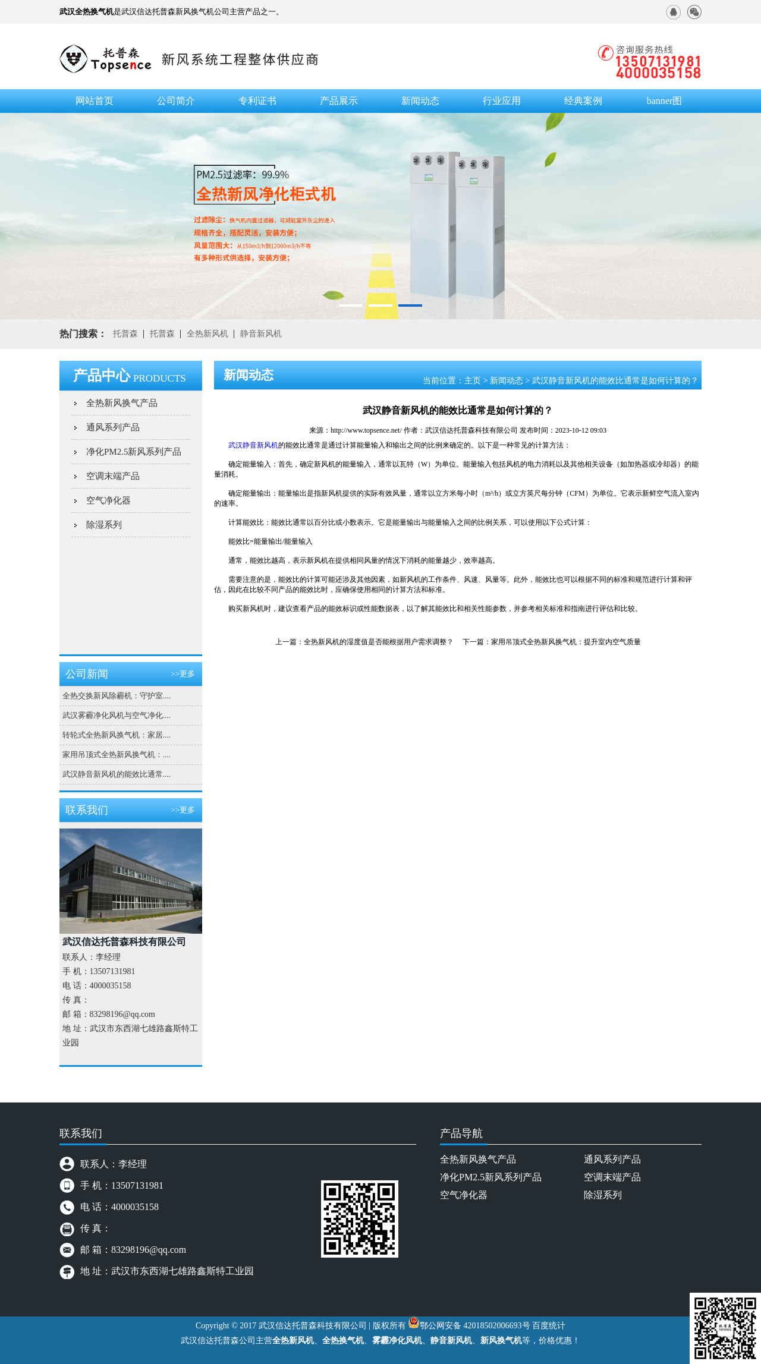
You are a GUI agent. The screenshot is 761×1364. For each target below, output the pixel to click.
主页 (472, 380)
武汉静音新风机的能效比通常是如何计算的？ (615, 380)
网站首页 (95, 101)
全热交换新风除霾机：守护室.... (116, 695)
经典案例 (583, 101)
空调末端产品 (113, 476)
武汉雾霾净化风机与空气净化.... (116, 715)
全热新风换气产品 (122, 403)
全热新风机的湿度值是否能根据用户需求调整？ (379, 642)
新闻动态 (506, 380)
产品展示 (339, 101)
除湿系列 (104, 525)
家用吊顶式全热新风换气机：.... (116, 754)
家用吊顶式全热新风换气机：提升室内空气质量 (566, 642)
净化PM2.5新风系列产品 (133, 451)
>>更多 (183, 673)
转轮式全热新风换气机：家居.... (116, 734)
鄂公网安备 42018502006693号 (475, 1325)
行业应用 (502, 101)
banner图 (665, 101)
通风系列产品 (113, 427)
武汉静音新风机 (253, 445)
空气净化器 (108, 500)
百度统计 (548, 1325)
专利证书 (257, 101)
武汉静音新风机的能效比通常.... (116, 774)
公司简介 (176, 101)
